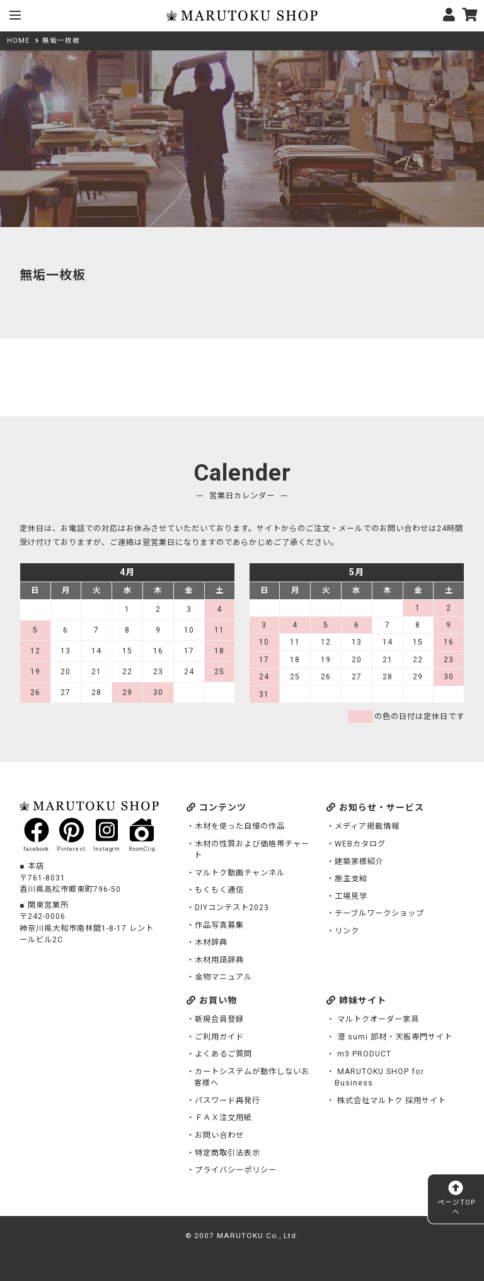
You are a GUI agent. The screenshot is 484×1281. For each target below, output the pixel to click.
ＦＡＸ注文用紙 (223, 1117)
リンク (347, 931)
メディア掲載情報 (367, 826)
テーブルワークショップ (379, 913)
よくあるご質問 (223, 1054)
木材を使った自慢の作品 (240, 826)
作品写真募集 (219, 925)
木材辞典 (211, 942)
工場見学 (351, 896)
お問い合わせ (219, 1135)
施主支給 (351, 878)
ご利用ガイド (219, 1036)
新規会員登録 (219, 1019)
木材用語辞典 (219, 960)
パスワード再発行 (227, 1100)
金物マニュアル (223, 977)
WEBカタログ (360, 843)
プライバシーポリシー (236, 1170)
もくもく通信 (219, 890)
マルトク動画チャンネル (240, 873)
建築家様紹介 (359, 861)
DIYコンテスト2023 (232, 907)
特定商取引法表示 (227, 1153)
